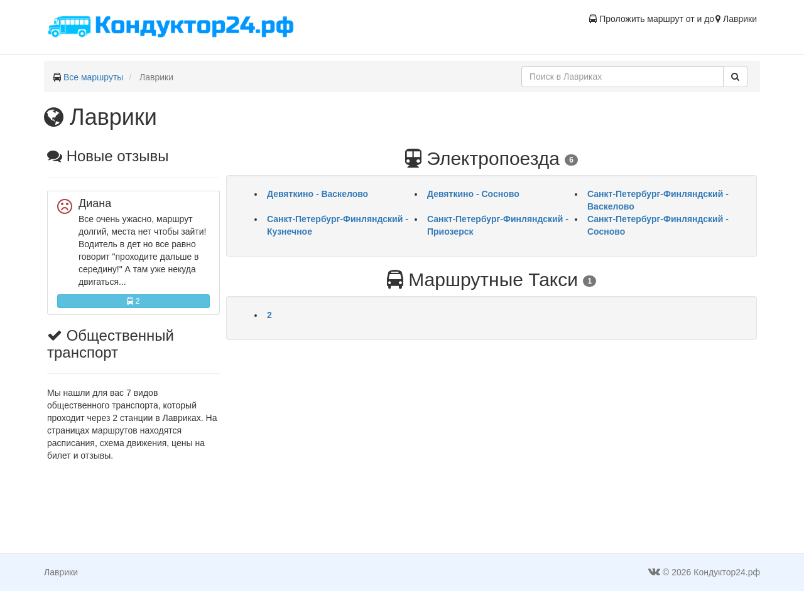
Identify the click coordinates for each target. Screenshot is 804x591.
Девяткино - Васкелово (317, 194)
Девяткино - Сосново (473, 194)
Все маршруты (93, 77)
